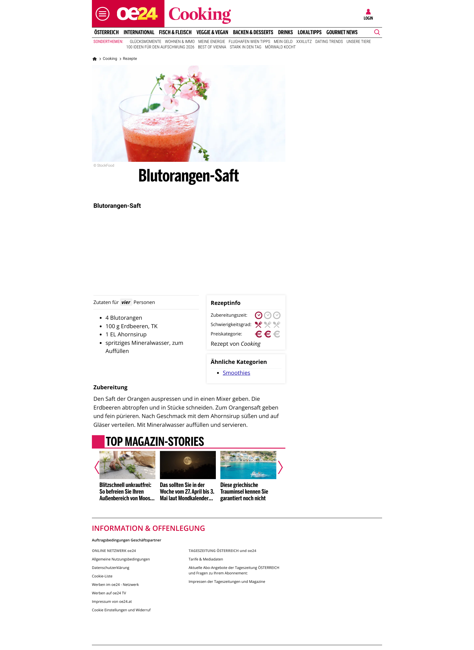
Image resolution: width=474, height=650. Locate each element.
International (139, 32)
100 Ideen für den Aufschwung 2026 (160, 47)
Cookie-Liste (102, 576)
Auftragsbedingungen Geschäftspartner (126, 539)
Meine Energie (211, 41)
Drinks (285, 32)
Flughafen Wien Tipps (249, 41)
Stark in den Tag (245, 47)
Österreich (106, 32)
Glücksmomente (145, 41)
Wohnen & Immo (180, 41)
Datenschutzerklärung (110, 567)
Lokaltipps (310, 32)
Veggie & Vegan (212, 32)
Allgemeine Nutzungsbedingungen (121, 559)
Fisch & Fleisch (175, 32)
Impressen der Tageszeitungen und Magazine (227, 581)
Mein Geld (283, 41)
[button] (101, 13)
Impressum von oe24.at (112, 601)
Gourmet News (342, 32)
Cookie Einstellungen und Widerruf (121, 609)
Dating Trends (329, 41)
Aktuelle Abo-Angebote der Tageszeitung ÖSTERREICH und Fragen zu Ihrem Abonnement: (234, 570)
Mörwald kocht (280, 47)
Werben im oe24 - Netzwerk (115, 584)
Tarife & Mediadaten (206, 559)
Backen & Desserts (253, 32)
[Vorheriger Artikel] (101, 467)
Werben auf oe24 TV (109, 593)
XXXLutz (304, 41)
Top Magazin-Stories (155, 442)
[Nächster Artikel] (276, 467)
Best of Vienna (212, 47)
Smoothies (236, 373)
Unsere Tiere (358, 41)
